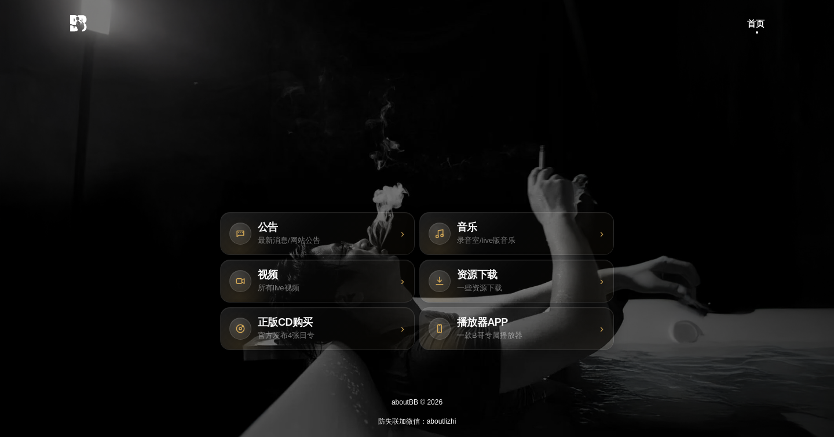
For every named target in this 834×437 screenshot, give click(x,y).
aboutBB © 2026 (417, 402)
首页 (756, 23)
